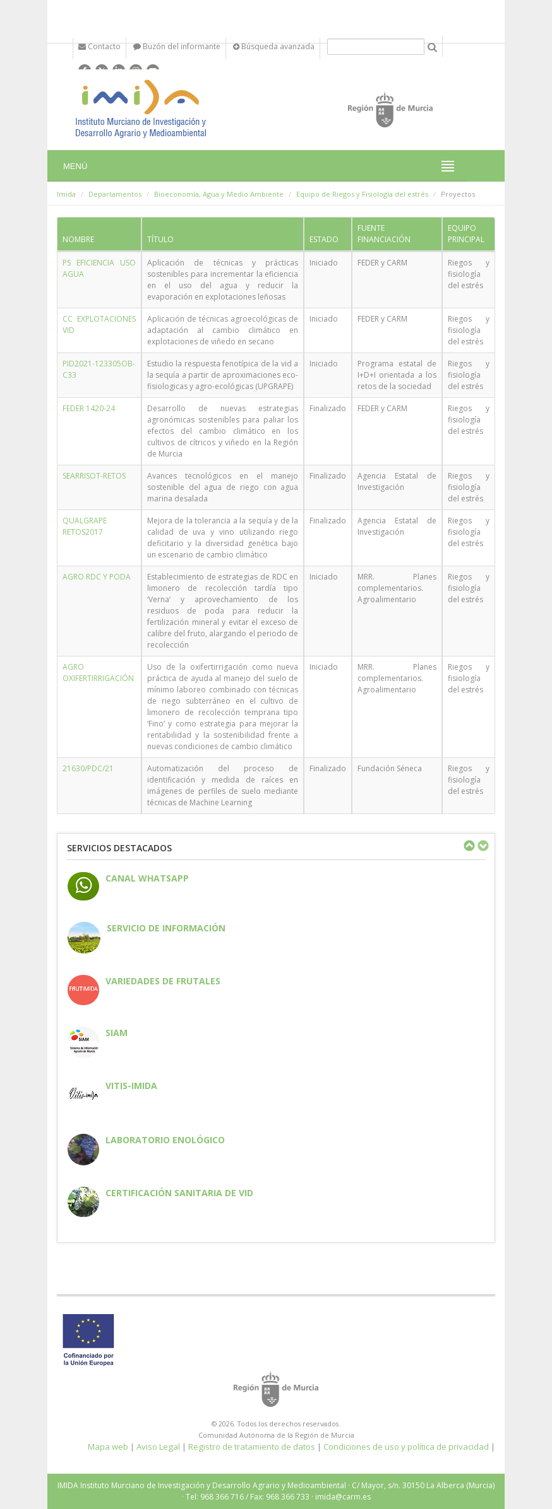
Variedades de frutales (162, 981)
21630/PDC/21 (88, 768)
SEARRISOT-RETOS (94, 475)
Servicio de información (166, 928)
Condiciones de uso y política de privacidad (406, 1446)
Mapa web (108, 1446)
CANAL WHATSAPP (147, 878)
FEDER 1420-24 (89, 408)
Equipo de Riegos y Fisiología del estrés (362, 194)
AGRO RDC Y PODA (97, 576)
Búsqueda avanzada (274, 46)
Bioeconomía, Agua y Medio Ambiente (219, 194)
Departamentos (114, 194)
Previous (468, 845)
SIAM (116, 1033)
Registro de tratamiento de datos (251, 1446)
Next (482, 845)
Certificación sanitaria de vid (179, 1193)
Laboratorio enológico (165, 1140)
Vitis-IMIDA (131, 1086)
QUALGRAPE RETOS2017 (85, 526)
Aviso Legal (158, 1446)
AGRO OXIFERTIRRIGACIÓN (98, 672)
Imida (66, 194)
